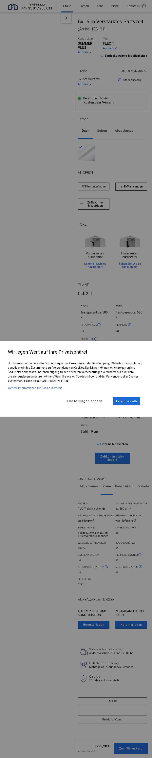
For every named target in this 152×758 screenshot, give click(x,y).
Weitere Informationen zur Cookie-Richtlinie (35, 387)
